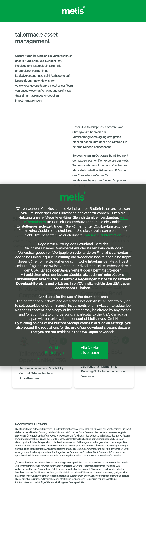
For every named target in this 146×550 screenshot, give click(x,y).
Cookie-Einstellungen (55, 350)
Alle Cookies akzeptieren (90, 350)
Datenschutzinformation (102, 235)
